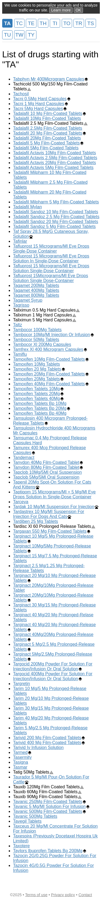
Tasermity (22, 757)
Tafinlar (20, 241)
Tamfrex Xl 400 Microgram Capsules (48, 349)
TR (78, 23)
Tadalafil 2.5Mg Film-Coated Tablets (47, 128)
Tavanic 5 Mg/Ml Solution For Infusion (49, 806)
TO (66, 23)
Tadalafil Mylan (27, 207)
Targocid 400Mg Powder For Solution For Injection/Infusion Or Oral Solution (52, 676)
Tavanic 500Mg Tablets (35, 816)
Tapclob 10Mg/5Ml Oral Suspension (47, 472)
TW (19, 35)
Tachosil (21, 93)
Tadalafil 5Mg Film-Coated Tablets (46, 148)
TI (55, 23)
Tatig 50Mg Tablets (33, 772)
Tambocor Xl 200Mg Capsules (42, 344)
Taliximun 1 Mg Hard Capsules (44, 315)
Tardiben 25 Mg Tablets (35, 521)
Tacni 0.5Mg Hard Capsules (40, 98)
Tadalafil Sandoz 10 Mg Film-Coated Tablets (55, 211)
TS (90, 23)
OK (78, 10)
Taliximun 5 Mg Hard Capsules (44, 320)
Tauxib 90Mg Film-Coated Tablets (47, 796)
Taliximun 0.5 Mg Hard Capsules (46, 310)
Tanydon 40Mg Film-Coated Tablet (46, 462)
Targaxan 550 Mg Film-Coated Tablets (49, 531)
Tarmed (20, 752)
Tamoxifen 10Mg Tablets (36, 364)
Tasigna (20, 762)
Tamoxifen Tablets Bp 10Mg (39, 403)
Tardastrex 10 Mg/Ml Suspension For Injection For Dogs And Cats (48, 514)
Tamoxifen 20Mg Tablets (36, 379)
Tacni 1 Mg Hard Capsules (38, 103)
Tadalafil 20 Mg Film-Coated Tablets (47, 133)
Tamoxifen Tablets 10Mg (36, 388)
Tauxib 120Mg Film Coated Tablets (48, 786)
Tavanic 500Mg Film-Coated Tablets (47, 811)
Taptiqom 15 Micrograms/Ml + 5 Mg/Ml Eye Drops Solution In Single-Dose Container (54, 494)
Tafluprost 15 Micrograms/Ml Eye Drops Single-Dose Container (51, 248)
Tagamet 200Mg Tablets (36, 285)
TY (31, 35)
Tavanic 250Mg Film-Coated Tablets (47, 801)
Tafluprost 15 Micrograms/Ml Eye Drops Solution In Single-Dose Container (51, 258)
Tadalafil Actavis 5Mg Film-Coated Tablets (53, 167)
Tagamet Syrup (27, 300)
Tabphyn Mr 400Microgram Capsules (48, 79)
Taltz (17, 324)
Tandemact (23, 457)
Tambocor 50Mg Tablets (36, 339)
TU (7, 35)
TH (43, 23)
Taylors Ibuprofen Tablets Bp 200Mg (47, 850)
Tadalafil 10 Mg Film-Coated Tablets (47, 113)
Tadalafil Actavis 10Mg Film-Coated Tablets (54, 152)
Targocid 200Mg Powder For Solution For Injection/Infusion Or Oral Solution (52, 666)
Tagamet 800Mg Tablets (36, 295)
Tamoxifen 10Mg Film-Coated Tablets (49, 359)
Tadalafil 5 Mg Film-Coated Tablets (46, 143)
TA (7, 23)
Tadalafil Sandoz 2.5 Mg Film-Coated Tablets (56, 216)
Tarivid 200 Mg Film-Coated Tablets (47, 737)
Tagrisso (21, 305)
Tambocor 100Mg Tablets (37, 329)
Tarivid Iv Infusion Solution (38, 747)
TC (19, 23)
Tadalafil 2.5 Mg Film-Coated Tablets (50, 123)
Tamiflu (20, 354)
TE (31, 23)
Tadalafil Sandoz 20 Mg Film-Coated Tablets (55, 221)
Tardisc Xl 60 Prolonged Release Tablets (54, 526)
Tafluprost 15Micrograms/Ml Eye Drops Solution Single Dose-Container (50, 278)
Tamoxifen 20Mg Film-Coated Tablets (49, 374)
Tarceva (20, 501)
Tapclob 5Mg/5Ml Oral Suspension (46, 477)
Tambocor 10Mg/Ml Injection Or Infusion (51, 334)
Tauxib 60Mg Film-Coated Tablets (47, 791)
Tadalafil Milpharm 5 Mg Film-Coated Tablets (56, 202)
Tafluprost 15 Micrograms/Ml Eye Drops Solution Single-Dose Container (51, 268)
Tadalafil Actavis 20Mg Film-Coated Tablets (54, 162)
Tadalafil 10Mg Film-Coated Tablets (47, 118)
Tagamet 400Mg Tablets (36, 290)
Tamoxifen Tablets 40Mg (36, 398)
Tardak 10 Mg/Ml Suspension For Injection (53, 506)
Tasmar (20, 767)
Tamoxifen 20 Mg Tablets (37, 369)
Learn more (61, 10)
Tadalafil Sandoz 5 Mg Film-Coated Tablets (54, 226)
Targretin (21, 683)
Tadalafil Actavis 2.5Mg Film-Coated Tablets (55, 157)
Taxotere (21, 845)
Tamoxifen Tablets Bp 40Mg (39, 413)
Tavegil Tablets (27, 821)
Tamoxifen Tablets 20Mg (36, 393)
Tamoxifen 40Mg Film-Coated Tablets (49, 383)
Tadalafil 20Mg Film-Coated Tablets (47, 138)
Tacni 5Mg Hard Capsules (38, 108)
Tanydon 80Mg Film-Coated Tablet (46, 467)
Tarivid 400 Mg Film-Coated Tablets (47, 742)
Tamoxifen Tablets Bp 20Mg (39, 408)
